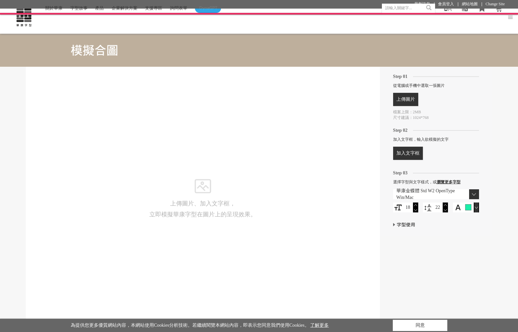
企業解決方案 (124, 20)
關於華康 (53, 20)
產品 (99, 20)
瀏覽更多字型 (449, 182)
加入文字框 (408, 153)
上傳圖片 (405, 99)
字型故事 (79, 20)
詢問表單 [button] (178, 20)
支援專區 (153, 20)
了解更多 (319, 325)
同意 (420, 325)
